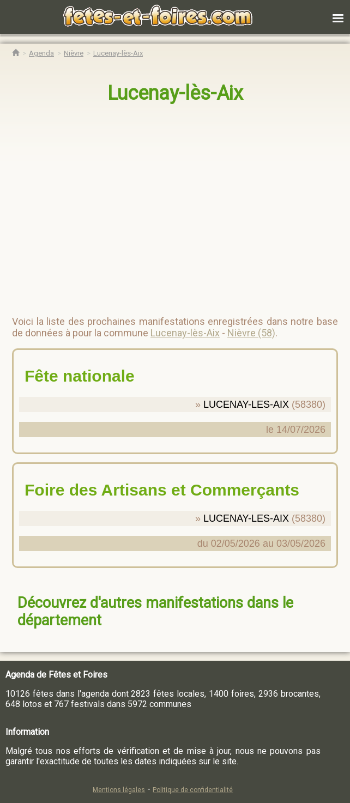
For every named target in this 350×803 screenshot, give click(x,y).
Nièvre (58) (251, 333)
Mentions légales (119, 790)
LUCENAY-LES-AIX (246, 404)
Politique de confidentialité (193, 790)
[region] (164, 205)
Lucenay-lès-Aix (175, 93)
